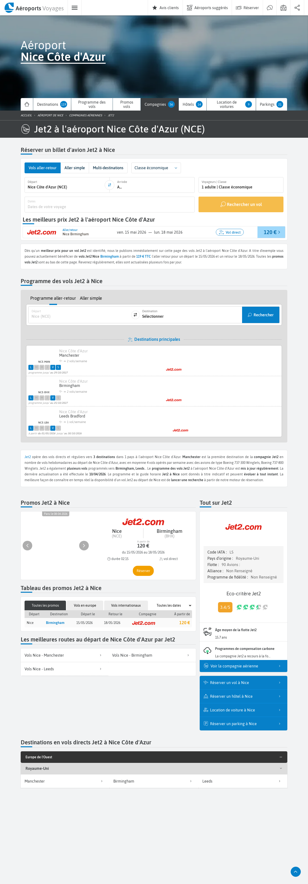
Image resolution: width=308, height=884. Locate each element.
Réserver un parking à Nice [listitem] (246, 724)
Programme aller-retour (53, 298)
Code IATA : (217, 552)
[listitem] (64, 655)
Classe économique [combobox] (151, 168)
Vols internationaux (126, 605)
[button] (176, 168)
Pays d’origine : (220, 558)
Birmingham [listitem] (153, 781)
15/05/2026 (84, 623)
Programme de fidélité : (228, 577)
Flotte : (213, 564)
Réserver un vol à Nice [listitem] (246, 682)
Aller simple (91, 298)
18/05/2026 (112, 623)
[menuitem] (34, 7)
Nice (30, 623)
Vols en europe (85, 605)
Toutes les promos (45, 605)
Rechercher (264, 315)
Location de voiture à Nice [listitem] (246, 710)
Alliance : (215, 571)
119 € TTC (143, 256)
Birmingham (109, 256)
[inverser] (109, 185)
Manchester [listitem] (65, 781)
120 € (184, 622)
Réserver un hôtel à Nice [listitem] (246, 696)
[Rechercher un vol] (241, 204)
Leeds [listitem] (242, 781)
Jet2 (28, 457)
